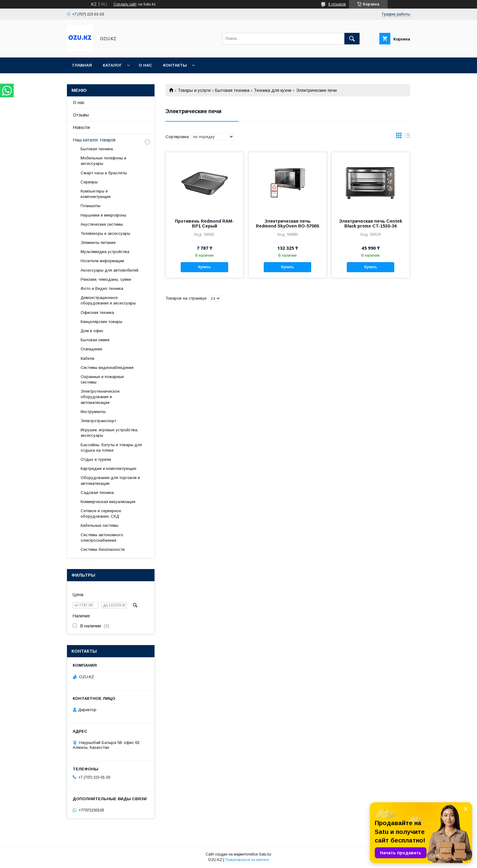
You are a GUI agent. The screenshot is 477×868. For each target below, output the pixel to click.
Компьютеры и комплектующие (96, 194)
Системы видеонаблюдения (107, 367)
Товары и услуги (194, 90)
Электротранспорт (98, 420)
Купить (204, 267)
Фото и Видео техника (102, 288)
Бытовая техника (232, 90)
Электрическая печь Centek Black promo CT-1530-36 (370, 223)
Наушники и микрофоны (103, 215)
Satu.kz (265, 854)
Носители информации (102, 261)
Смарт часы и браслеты (104, 173)
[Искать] (352, 38)
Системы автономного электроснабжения (102, 538)
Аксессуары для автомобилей (109, 270)
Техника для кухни (272, 90)
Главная (82, 65)
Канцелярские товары (101, 321)
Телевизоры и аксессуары (105, 233)
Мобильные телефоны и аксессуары (103, 161)
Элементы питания (98, 242)
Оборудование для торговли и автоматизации (110, 480)
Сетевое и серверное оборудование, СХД (101, 514)
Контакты (175, 65)
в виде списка (407, 137)
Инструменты (93, 411)
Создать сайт (125, 4)
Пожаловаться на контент (247, 860)
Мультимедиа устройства (105, 251)
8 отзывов (337, 4)
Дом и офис (92, 330)
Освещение (91, 349)
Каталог (112, 65)
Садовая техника (97, 492)
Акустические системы (102, 224)
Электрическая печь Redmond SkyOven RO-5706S (287, 223)
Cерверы (89, 182)
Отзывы (81, 115)
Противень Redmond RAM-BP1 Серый (204, 223)
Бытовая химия (95, 340)
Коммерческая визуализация (108, 501)
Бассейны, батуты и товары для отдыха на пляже (111, 448)
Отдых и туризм (96, 459)
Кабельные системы (99, 525)
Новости (81, 127)
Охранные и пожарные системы (102, 379)
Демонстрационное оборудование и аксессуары (108, 300)
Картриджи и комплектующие (108, 468)
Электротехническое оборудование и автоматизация (100, 396)
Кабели (87, 358)
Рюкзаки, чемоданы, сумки (106, 279)
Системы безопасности (103, 549)
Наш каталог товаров (94, 139)
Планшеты (90, 205)
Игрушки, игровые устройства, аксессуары (109, 433)
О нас (145, 65)
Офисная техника (97, 312)
